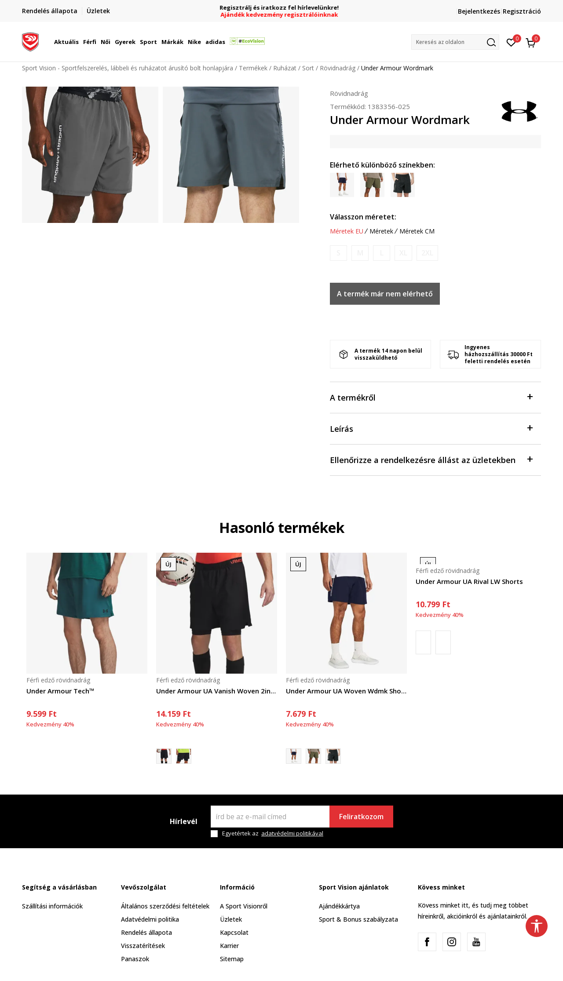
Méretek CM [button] (417, 231)
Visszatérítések (143, 945)
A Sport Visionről (243, 906)
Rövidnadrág (337, 68)
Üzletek (231, 919)
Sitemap (232, 959)
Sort (308, 68)
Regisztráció (522, 11)
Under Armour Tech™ (60, 690)
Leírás (431, 428)
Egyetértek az (272, 833)
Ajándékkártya (339, 906)
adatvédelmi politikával (292, 833)
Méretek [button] (381, 231)
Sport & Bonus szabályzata (358, 919)
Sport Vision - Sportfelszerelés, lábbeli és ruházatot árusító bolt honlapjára (127, 68)
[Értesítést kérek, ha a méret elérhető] (338, 253)
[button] (455, 42)
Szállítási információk (52, 906)
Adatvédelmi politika (150, 919)
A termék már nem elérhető (385, 294)
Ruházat (284, 68)
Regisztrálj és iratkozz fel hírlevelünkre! (281, 7)
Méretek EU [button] (346, 231)
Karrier (229, 945)
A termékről (431, 397)
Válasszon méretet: (363, 217)
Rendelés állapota (146, 932)
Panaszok (135, 959)
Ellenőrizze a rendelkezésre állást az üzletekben (431, 459)
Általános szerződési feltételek (165, 906)
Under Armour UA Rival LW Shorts (469, 581)
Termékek (253, 68)
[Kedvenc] (511, 41)
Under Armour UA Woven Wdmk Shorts (346, 690)
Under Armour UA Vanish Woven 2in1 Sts (216, 690)
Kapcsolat (234, 932)
